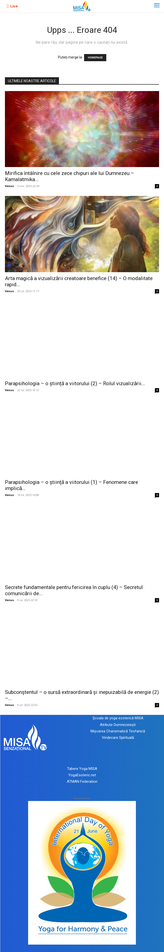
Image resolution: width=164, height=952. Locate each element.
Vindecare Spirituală (118, 737)
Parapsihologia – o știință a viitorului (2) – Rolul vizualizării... (75, 383)
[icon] (7, 6)
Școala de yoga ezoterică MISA (117, 718)
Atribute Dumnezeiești (118, 725)
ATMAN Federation (82, 781)
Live (14, 5)
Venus (9, 186)
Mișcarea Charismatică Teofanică (118, 731)
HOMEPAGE (95, 57)
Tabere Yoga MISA (82, 768)
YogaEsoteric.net (82, 775)
